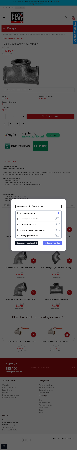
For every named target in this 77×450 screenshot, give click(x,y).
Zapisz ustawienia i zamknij (27, 243)
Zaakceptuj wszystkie (52, 243)
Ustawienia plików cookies (29, 206)
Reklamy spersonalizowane (29, 236)
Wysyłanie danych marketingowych (32, 230)
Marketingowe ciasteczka (29, 219)
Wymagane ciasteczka (28, 213)
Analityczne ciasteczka (28, 224)
